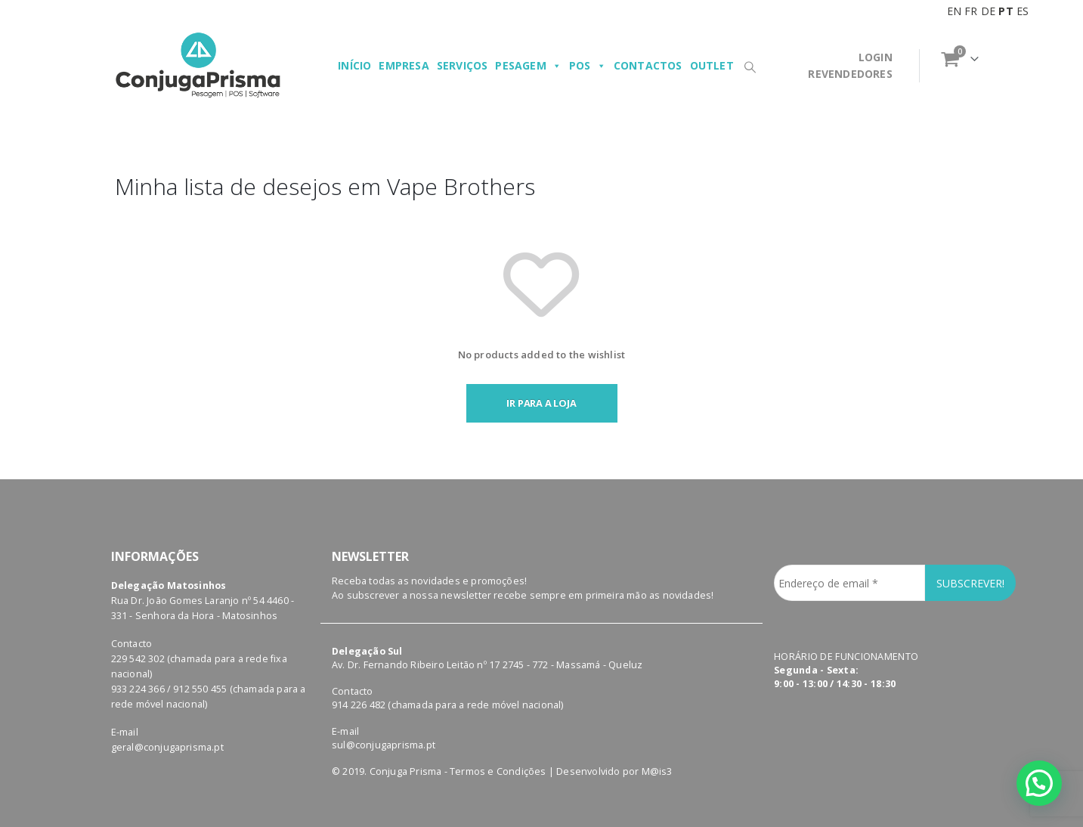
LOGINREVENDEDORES (850, 65)
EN (954, 11)
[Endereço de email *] (849, 583)
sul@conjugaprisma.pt (383, 745)
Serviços (462, 65)
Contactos (648, 65)
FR (970, 11)
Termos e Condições (498, 771)
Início (354, 65)
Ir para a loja (541, 403)
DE (988, 11)
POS (587, 66)
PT (1005, 11)
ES (1022, 11)
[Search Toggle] (750, 66)
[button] (1039, 783)
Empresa (404, 65)
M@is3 (657, 771)
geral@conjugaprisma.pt (167, 747)
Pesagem (528, 66)
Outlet (712, 65)
